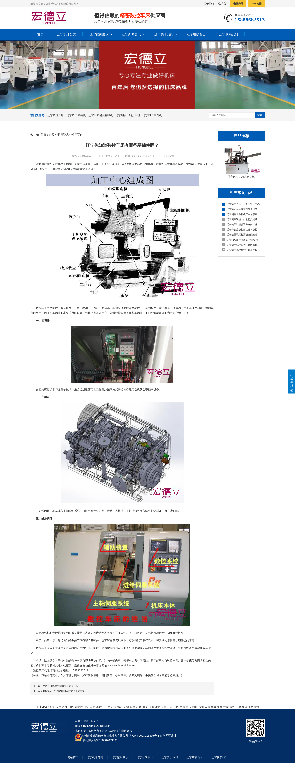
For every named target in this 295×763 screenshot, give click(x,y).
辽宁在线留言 (196, 34)
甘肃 (226, 706)
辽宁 (86, 706)
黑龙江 (100, 706)
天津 (58, 706)
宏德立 (59, 169)
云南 (207, 706)
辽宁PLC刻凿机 (152, 115)
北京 (52, 706)
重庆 (188, 706)
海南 (182, 706)
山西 (71, 706)
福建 (132, 706)
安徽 (126, 706)
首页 (40, 34)
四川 (195, 706)
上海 (107, 706)
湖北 (157, 706)
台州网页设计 (168, 735)
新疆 (244, 706)
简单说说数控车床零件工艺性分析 (60, 686)
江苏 (114, 706)
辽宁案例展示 (99, 34)
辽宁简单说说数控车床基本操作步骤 (241, 249)
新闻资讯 (63, 134)
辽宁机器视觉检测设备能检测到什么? (241, 234)
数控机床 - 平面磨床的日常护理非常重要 (64, 691)
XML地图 (256, 3)
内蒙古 (79, 706)
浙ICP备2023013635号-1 (144, 735)
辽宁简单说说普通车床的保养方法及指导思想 (241, 224)
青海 (232, 706)
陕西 (219, 706)
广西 (176, 706)
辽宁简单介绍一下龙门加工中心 (241, 204)
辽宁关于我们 (163, 34)
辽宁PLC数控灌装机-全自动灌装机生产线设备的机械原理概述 (241, 239)
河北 (65, 706)
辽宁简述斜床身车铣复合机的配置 (241, 209)
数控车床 (49, 164)
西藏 (213, 706)
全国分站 (238, 3)
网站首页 (72, 757)
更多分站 (253, 706)
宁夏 (238, 706)
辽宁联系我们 (228, 34)
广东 (170, 706)
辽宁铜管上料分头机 (128, 115)
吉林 (92, 706)
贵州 (201, 706)
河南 (151, 706)
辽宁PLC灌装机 (76, 115)
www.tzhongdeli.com (122, 665)
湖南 (163, 706)
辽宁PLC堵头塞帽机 (100, 115)
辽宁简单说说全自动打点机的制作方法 (241, 219)
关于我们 (209, 3)
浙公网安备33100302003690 (100, 740)
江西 (139, 706)
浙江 (120, 706)
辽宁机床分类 (66, 34)
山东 (145, 706)
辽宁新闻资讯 (131, 34)
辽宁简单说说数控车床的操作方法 (241, 244)
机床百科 (77, 134)
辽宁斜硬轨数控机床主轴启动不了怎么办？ (241, 214)
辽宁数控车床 (55, 115)
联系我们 (223, 3)
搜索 (259, 115)
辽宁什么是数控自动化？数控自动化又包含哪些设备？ (241, 229)
